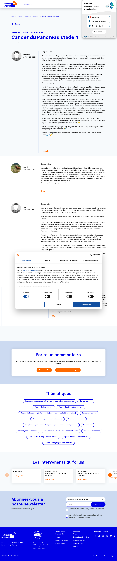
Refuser (58, 304)
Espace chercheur (79, 540)
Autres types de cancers (32, 16)
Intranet (76, 546)
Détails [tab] (47, 260)
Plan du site (96, 556)
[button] (110, 475)
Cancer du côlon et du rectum (71, 407)
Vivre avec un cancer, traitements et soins (61, 431)
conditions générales (87, 508)
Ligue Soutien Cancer (9, 545)
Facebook (95, 536)
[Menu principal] (114, 4)
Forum (20, 16)
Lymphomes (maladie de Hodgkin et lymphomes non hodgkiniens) (51, 425)
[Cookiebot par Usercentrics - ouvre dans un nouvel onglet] (92, 255)
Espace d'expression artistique (76, 437)
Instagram (107, 536)
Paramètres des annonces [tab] (69, 260)
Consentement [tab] (26, 260)
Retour (17, 24)
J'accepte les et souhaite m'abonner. (86, 510)
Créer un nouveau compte (67, 370)
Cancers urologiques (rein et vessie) (47, 419)
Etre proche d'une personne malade (43, 437)
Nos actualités (60, 534)
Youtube (111, 536)
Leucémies (87, 425)
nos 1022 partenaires (30, 270)
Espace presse (78, 543)
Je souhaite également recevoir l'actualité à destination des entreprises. (85, 516)
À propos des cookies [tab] (90, 260)
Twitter (99, 536)
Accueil (14, 16)
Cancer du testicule (76, 419)
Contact (58, 537)
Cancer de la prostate (43, 407)
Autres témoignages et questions (58, 443)
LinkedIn (103, 536)
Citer (43, 191)
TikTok (114, 536)
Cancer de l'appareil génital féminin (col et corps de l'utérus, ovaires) (48, 413)
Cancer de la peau (89, 413)
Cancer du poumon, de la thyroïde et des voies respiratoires (49, 401)
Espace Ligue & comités (81, 537)
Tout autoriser (86, 304)
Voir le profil (18, 476)
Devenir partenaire (61, 540)
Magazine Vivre (60, 543)
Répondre (45, 151)
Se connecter (98, 23)
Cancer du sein (86, 401)
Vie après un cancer (92, 431)
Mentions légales (109, 556)
